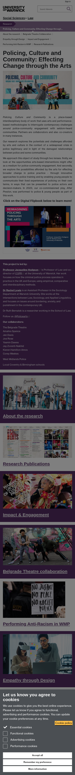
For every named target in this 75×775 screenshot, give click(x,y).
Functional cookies (18, 733)
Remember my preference (37, 762)
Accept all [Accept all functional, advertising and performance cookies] (37, 755)
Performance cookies (20, 746)
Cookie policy (63, 723)
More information (37, 769)
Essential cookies (17, 727)
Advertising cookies (19, 740)
